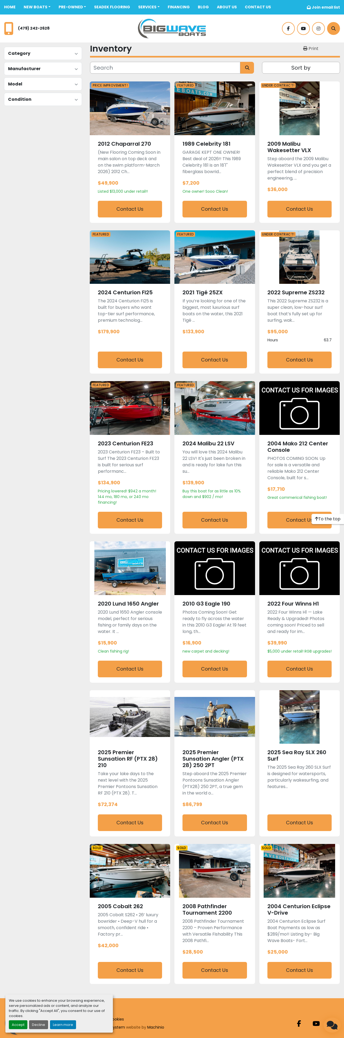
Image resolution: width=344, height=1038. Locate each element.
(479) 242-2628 (34, 28)
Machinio (155, 1027)
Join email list (326, 7)
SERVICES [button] (147, 7)
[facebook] (288, 28)
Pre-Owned (71, 7)
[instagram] (318, 28)
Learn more (63, 1024)
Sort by (300, 67)
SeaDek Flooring (112, 7)
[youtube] (303, 28)
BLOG (203, 7)
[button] (37, 7)
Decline (38, 1024)
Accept (18, 1024)
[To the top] (327, 519)
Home (10, 7)
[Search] (333, 28)
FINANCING (179, 7)
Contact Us (130, 209)
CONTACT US (258, 7)
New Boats (35, 7)
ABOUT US (227, 7)
